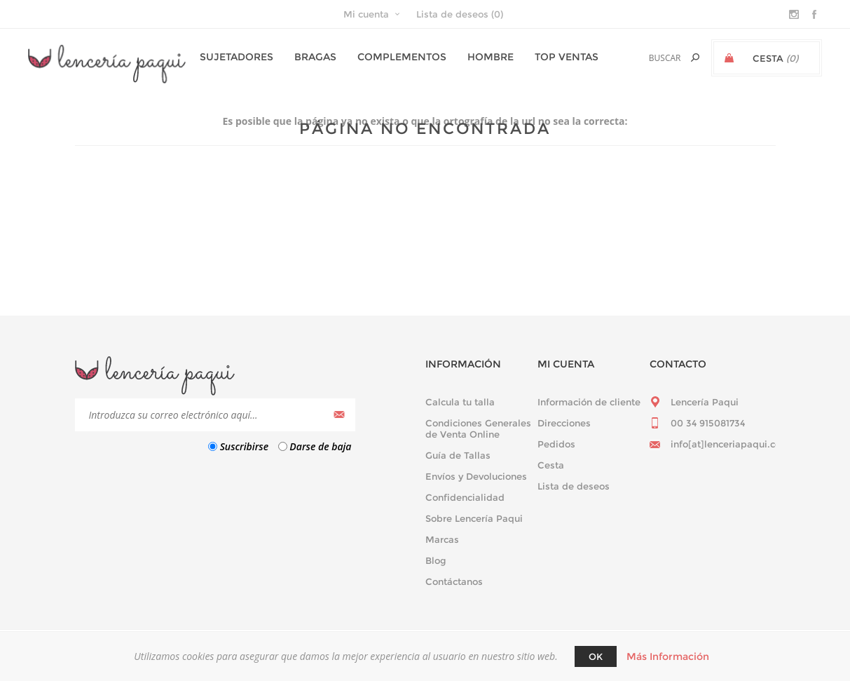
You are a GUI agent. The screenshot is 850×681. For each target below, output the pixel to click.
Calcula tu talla (460, 401)
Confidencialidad (465, 497)
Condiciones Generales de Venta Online (478, 428)
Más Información (667, 656)
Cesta (550, 465)
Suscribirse (244, 446)
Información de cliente (588, 401)
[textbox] (648, 57)
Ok (596, 656)
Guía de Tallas (458, 455)
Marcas (442, 539)
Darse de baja (320, 446)
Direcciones (564, 423)
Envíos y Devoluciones (476, 476)
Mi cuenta (366, 14)
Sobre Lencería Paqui (474, 518)
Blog (435, 560)
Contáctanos (454, 581)
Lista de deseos (573, 486)
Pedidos (556, 444)
